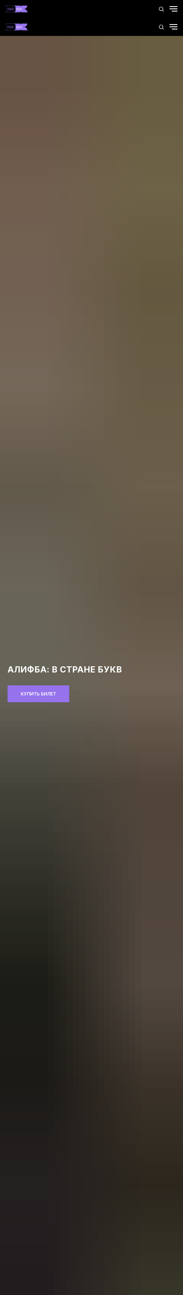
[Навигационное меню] (173, 9)
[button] (161, 9)
